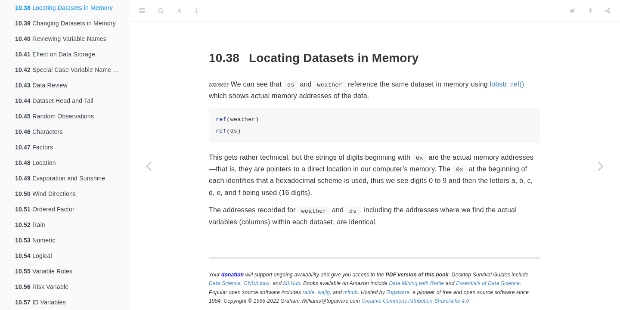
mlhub (350, 292)
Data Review (41, 85)
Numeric (35, 240)
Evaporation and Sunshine (60, 178)
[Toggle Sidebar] (142, 11)
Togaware (397, 292)
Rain (30, 224)
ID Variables (40, 302)
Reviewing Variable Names (60, 38)
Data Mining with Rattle (416, 283)
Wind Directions (45, 193)
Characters (39, 131)
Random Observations (54, 116)
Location (35, 162)
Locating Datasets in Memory (64, 7)
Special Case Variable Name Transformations (72, 69)
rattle (309, 292)
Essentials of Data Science (488, 283)
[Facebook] (590, 11)
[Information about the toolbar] (196, 11)
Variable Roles (43, 271)
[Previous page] (148, 166)
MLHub (292, 283)
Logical (33, 255)
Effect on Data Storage (55, 54)
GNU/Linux (257, 283)
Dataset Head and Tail (54, 100)
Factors (34, 147)
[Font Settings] (179, 11)
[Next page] (600, 166)
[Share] (607, 11)
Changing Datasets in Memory (65, 23)
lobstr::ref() (507, 84)
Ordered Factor (44, 209)
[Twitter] (572, 11)
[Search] (161, 11)
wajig (324, 292)
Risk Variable (41, 286)
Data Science (225, 283)
